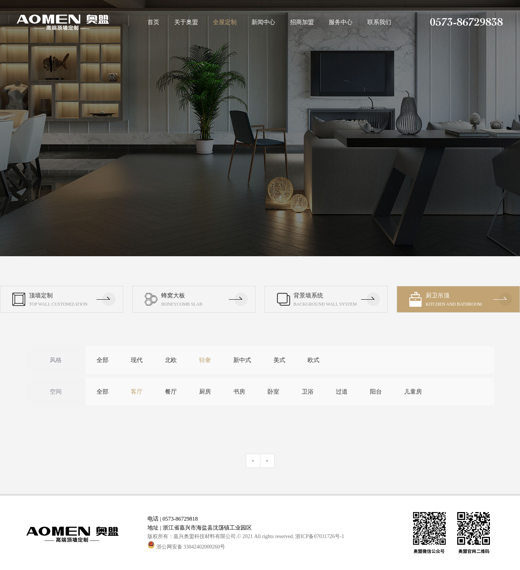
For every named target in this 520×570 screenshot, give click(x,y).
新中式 (242, 360)
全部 (102, 360)
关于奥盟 (186, 22)
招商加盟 (302, 22)
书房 (239, 391)
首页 (153, 22)
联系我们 (379, 22)
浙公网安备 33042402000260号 (186, 547)
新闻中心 (263, 22)
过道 (342, 391)
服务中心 (340, 22)
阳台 (376, 391)
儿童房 (413, 391)
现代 (137, 360)
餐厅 (171, 391)
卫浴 (307, 391)
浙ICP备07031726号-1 (319, 536)
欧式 (313, 360)
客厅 (137, 391)
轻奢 (205, 360)
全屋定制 (225, 22)
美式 (279, 360)
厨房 (205, 391)
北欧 (171, 360)
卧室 (273, 391)
